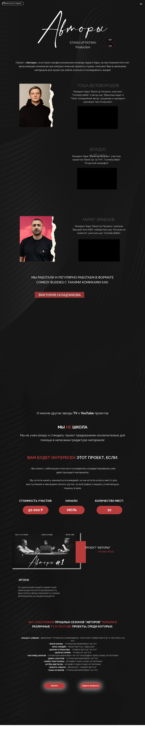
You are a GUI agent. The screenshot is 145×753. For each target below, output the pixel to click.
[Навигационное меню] (141, 4)
